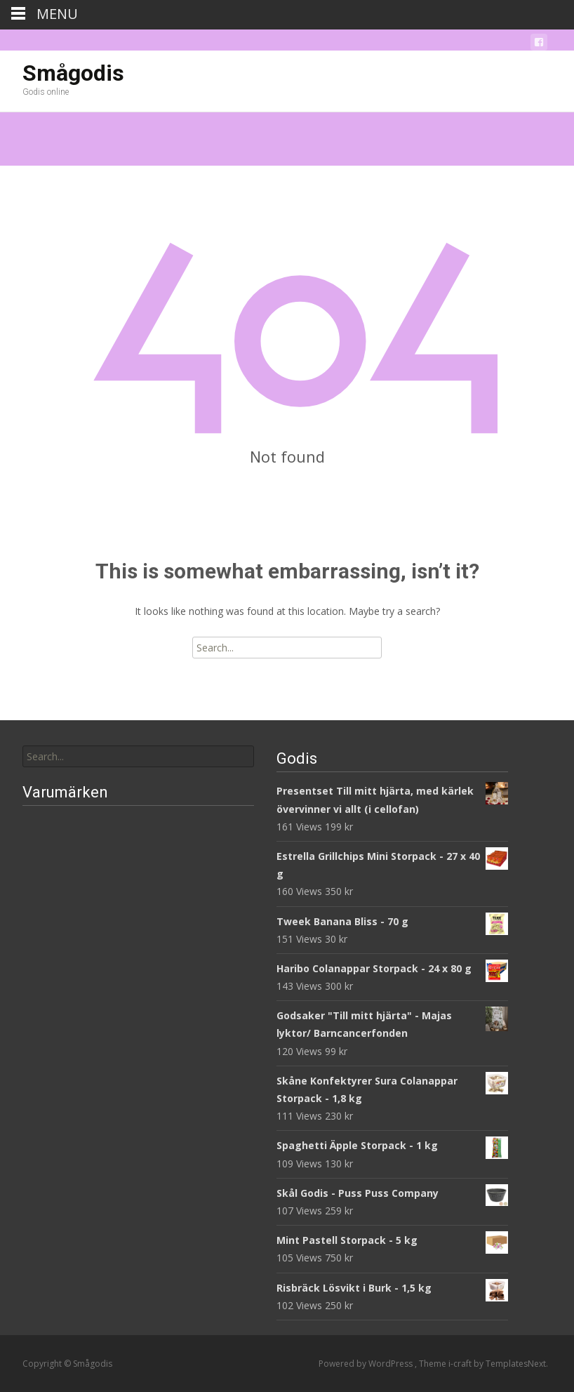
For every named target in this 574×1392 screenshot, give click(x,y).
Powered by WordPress (367, 1364)
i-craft (461, 1364)
